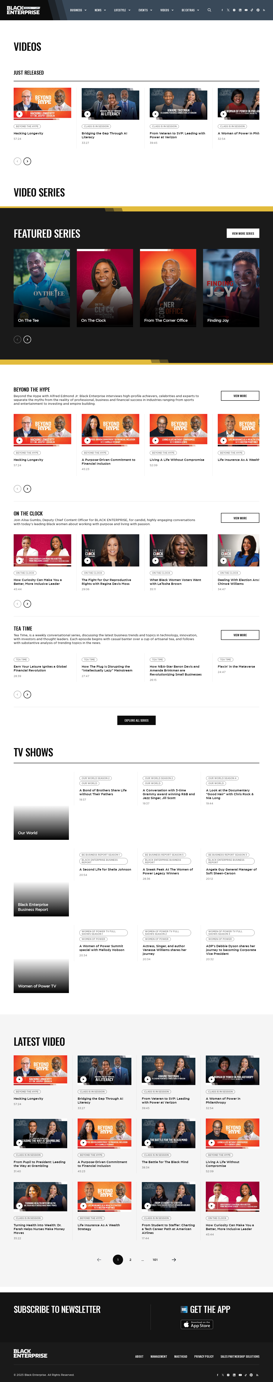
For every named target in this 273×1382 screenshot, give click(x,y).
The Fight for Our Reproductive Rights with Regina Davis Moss (106, 582)
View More (41, 806)
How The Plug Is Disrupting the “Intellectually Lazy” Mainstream (107, 668)
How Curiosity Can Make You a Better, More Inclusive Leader (38, 582)
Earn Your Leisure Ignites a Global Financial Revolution (40, 668)
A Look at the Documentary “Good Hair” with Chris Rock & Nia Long (230, 794)
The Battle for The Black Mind (165, 1162)
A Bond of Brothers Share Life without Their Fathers (103, 792)
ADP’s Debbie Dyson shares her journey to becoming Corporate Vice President (231, 950)
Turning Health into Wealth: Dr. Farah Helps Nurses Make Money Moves (39, 1229)
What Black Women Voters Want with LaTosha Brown (175, 582)
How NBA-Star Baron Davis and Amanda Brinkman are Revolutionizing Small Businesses (176, 670)
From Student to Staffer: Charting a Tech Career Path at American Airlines (168, 1229)
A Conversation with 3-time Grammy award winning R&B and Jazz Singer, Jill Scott (169, 794)
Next (27, 161)
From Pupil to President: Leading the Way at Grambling (39, 1164)
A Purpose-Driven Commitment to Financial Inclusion (108, 462)
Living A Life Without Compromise (177, 460)
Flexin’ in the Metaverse (236, 666)
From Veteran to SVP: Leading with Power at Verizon (177, 135)
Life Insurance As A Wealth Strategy (99, 1227)
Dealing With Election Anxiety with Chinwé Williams (245, 582)
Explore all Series (136, 720)
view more (240, 395)
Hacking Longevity (28, 133)
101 (155, 1260)
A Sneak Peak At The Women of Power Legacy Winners (168, 871)
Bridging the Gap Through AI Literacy (104, 135)
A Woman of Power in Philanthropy (223, 1100)
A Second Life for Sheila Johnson (105, 869)
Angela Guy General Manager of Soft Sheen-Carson (231, 871)
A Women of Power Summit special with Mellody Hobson (101, 948)
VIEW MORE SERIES (243, 233)
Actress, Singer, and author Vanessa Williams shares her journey (164, 950)
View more (41, 882)
